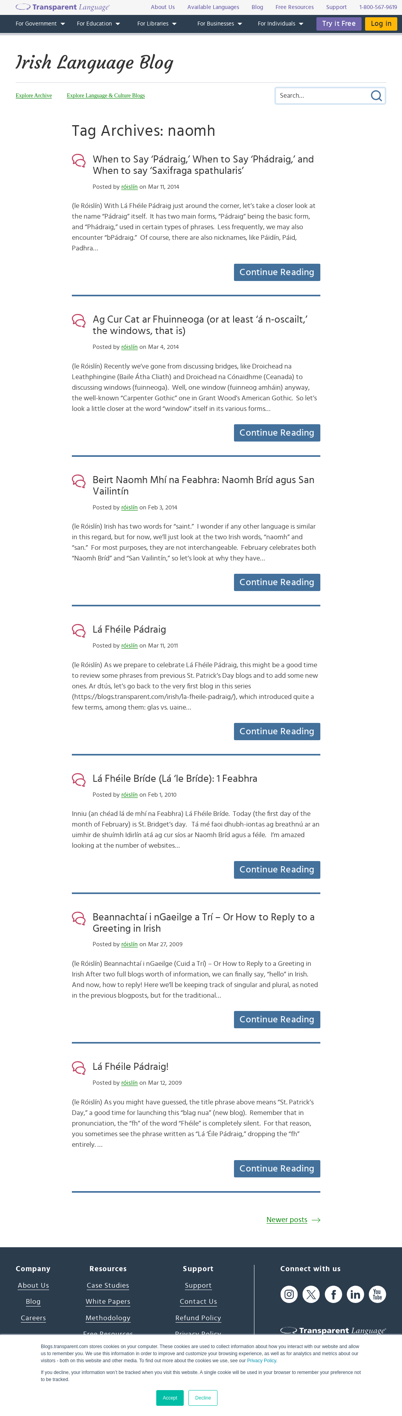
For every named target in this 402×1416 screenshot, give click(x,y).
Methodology (108, 1318)
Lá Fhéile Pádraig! (131, 1067)
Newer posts (287, 1220)
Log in (381, 23)
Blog (33, 1301)
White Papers (108, 1301)
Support (198, 1285)
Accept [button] (170, 1398)
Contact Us (198, 1301)
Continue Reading (276, 272)
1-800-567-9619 (378, 7)
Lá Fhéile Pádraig (129, 629)
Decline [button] (203, 1398)
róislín (129, 187)
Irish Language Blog (94, 62)
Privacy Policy (261, 1360)
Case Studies (108, 1285)
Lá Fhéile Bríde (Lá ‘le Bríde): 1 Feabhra (175, 779)
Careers (33, 1318)
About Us (33, 1285)
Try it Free (339, 23)
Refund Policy (198, 1318)
